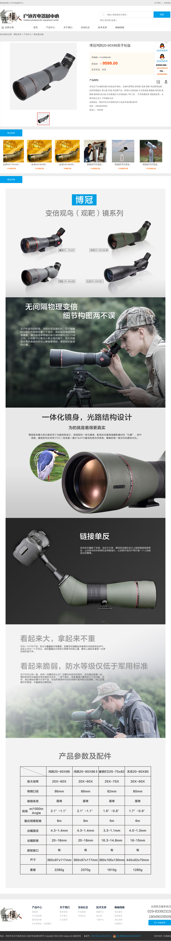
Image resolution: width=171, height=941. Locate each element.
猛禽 (114, 20)
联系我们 (167, 3)
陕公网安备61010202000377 (127, 936)
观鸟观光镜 (39, 34)
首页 (35, 27)
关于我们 (157, 3)
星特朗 (108, 20)
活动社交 (85, 27)
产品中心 (50, 27)
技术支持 (102, 27)
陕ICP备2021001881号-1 (102, 936)
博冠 (102, 20)
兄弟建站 (167, 936)
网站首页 (17, 34)
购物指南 (119, 27)
